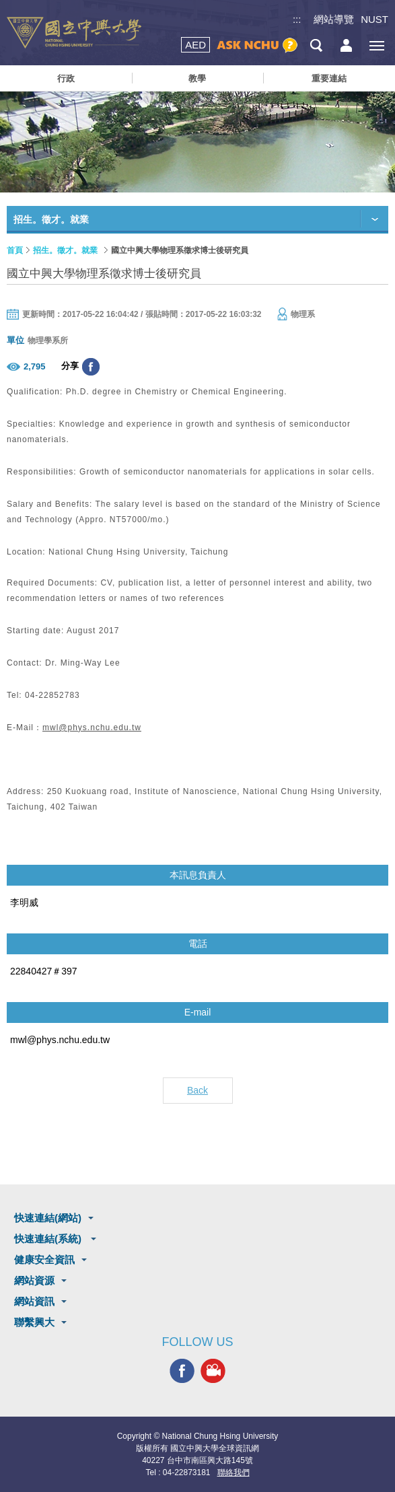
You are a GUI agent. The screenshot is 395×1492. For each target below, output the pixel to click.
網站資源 (34, 1280)
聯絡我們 (233, 1472)
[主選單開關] (376, 45)
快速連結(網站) (47, 1217)
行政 (66, 78)
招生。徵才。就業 (65, 250)
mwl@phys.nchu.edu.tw (91, 727)
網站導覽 (334, 19)
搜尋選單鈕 (316, 45)
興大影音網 (213, 1370)
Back (197, 1090)
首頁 (15, 250)
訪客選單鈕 (346, 45)
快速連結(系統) (49, 1238)
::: (297, 19)
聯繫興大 (34, 1322)
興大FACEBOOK (182, 1370)
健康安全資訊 (44, 1259)
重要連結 (329, 78)
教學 (197, 78)
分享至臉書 (91, 367)
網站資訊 (34, 1301)
